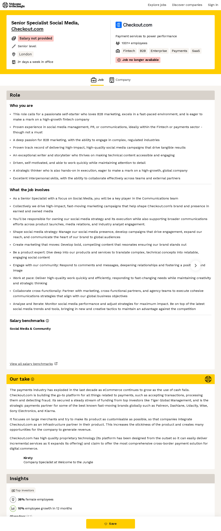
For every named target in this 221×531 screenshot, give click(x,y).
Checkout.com (27, 29)
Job (96, 80)
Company (120, 80)
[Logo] (13, 5)
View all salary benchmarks (31, 484)
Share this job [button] (22, 499)
